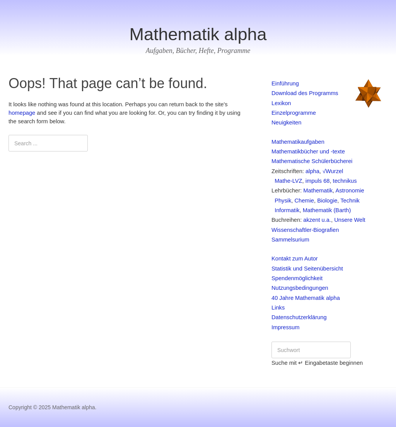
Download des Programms (304, 93)
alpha (312, 171)
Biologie (327, 200)
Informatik (285, 210)
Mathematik (318, 190)
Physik (281, 200)
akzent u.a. (317, 220)
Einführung (285, 83)
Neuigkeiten (286, 122)
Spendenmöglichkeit (297, 278)
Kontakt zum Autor (294, 258)
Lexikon (281, 103)
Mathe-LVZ (286, 181)
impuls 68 (318, 181)
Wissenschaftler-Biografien (305, 230)
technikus (345, 181)
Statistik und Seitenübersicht (307, 268)
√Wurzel (333, 171)
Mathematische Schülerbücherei (311, 161)
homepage (22, 113)
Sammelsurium (290, 239)
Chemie (304, 200)
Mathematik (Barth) (327, 210)
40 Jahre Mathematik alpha (305, 298)
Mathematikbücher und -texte (308, 151)
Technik (350, 200)
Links (278, 308)
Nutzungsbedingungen (299, 288)
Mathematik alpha (197, 34)
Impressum (285, 327)
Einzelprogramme (293, 113)
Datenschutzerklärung (299, 317)
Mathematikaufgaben (297, 142)
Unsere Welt (349, 220)
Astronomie (349, 190)
